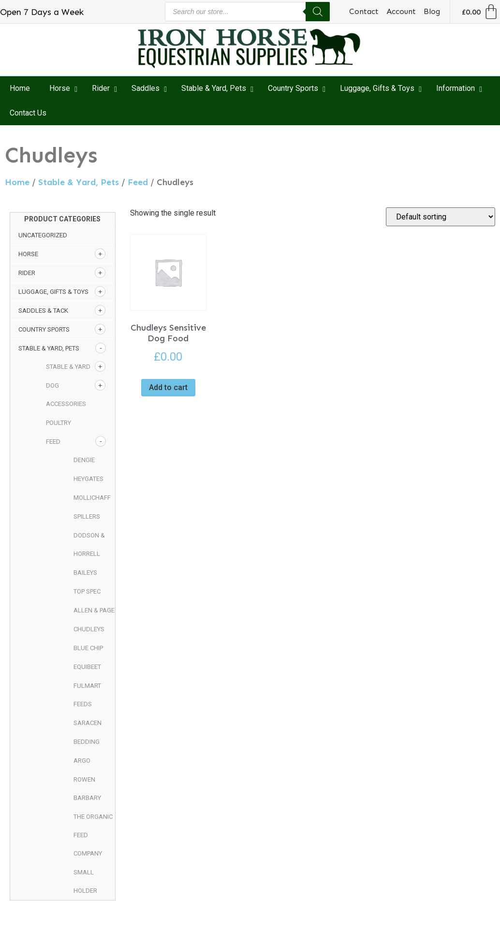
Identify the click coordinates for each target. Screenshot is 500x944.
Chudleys (89, 629)
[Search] (318, 11)
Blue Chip (88, 648)
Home (17, 182)
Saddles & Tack (43, 310)
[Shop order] (440, 216)
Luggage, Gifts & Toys (53, 291)
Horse (28, 254)
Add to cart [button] (168, 387)
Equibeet (87, 666)
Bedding (87, 741)
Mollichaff (92, 497)
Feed (138, 182)
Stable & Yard (68, 366)
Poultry (58, 422)
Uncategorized (42, 235)
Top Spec (87, 591)
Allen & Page (94, 610)
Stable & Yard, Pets (78, 182)
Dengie (84, 460)
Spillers (87, 516)
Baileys (85, 572)
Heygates (88, 478)
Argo (82, 760)
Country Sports (44, 329)
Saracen (88, 722)
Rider (26, 272)
